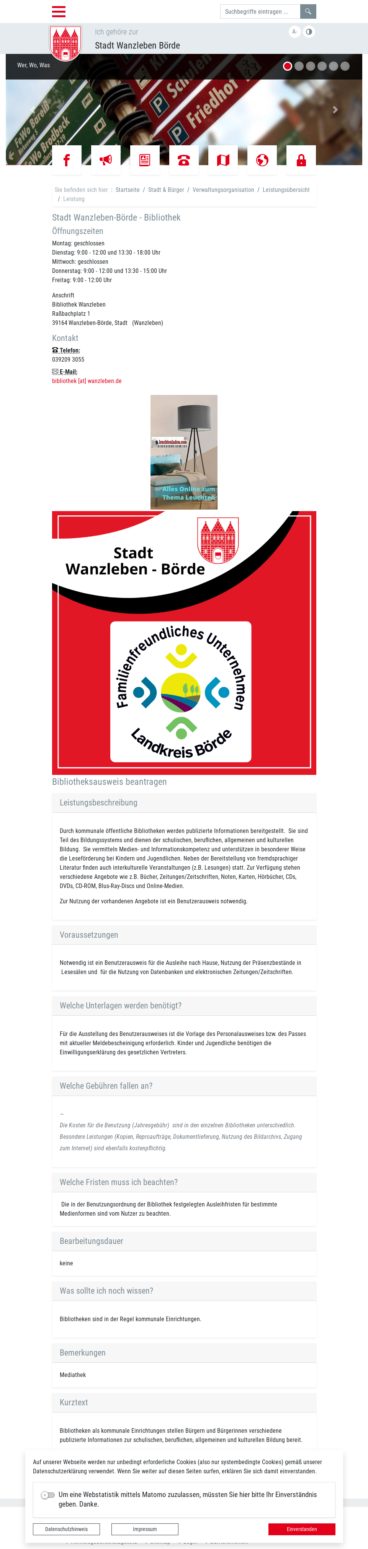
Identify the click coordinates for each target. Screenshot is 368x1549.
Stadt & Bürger (166, 189)
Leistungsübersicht (286, 189)
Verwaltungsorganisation (223, 189)
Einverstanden (302, 1529)
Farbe (309, 32)
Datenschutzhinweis (66, 1529)
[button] (32, 109)
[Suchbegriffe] (260, 11)
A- (294, 31)
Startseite (128, 189)
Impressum (145, 1529)
